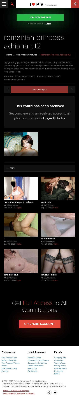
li (4, 238)
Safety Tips (32, 368)
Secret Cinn (46, 202)
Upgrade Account (39, 324)
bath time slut (48, 238)
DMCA (57, 374)
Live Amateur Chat (9, 368)
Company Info (60, 358)
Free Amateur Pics (9, 358)
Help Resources (34, 358)
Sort (10, 168)
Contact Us (58, 360)
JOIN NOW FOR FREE (40, 17)
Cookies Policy (60, 368)
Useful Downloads (35, 366)
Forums (5, 371)
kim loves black (48, 275)
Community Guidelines (37, 363)
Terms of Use (59, 363)
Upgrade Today (54, 118)
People (4, 366)
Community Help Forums (38, 360)
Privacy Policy (60, 366)
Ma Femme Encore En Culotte (18, 202)
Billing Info (58, 371)
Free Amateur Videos (10, 363)
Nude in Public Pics (10, 360)
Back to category (39, 89)
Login (48, 23)
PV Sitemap (32, 371)
